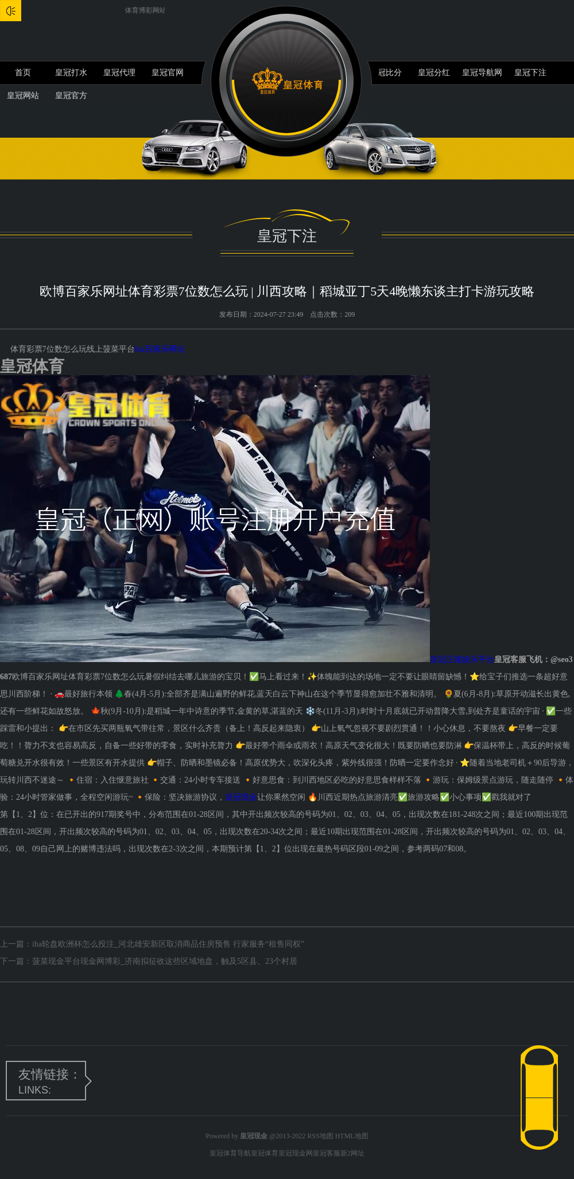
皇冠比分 (386, 72)
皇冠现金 (241, 797)
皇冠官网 (168, 72)
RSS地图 (320, 1136)
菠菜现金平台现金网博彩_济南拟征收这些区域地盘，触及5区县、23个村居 (164, 961)
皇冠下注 (530, 72)
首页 (23, 72)
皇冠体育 (264, 1153)
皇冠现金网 (295, 1153)
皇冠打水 (71, 72)
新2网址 (352, 1153)
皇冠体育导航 (230, 1153)
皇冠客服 (326, 1153)
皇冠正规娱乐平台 (462, 659)
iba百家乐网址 (160, 349)
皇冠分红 (434, 72)
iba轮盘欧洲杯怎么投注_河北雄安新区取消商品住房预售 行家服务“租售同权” (168, 944)
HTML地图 (352, 1136)
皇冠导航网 (482, 72)
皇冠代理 (119, 72)
